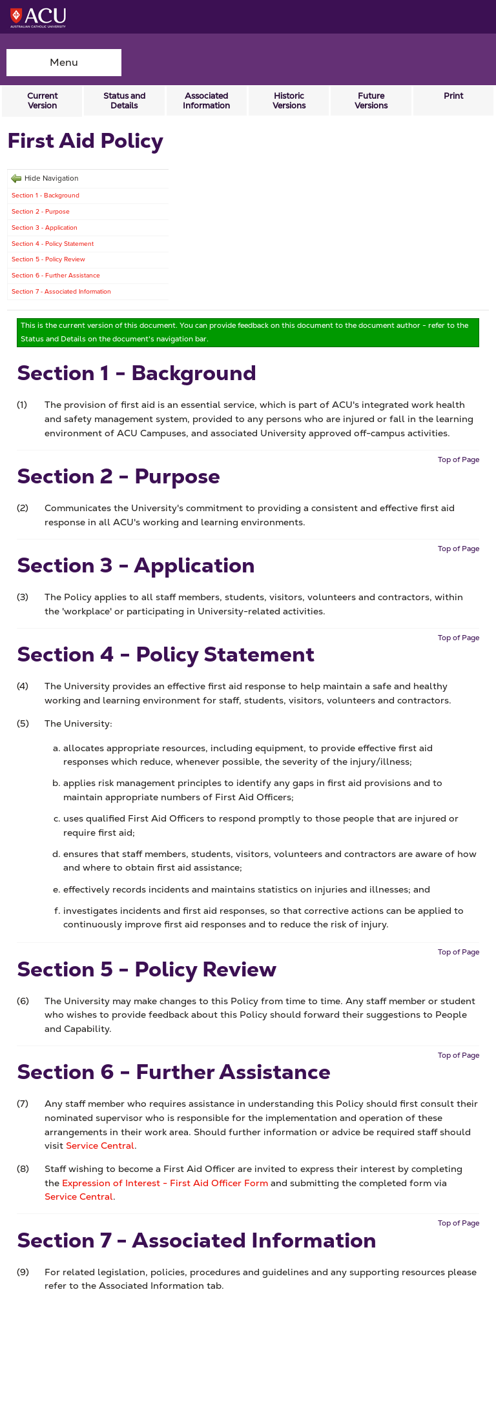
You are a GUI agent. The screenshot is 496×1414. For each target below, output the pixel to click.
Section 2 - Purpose (41, 211)
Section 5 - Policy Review (48, 259)
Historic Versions (289, 100)
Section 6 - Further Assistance (56, 275)
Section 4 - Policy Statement (53, 243)
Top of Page (458, 459)
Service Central (100, 1145)
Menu (64, 62)
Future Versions (371, 100)
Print (453, 95)
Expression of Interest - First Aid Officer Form (165, 1183)
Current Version (42, 100)
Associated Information (206, 100)
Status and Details (124, 100)
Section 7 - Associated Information (61, 291)
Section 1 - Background (45, 195)
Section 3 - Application (45, 227)
